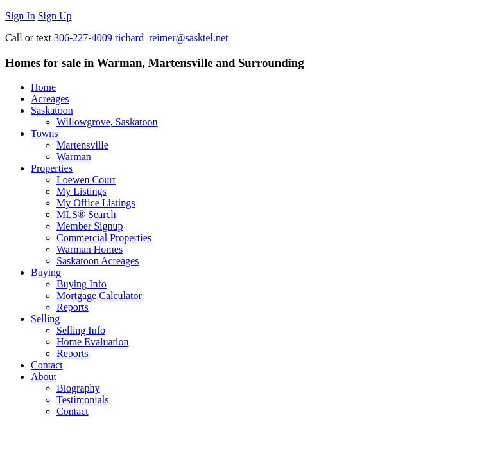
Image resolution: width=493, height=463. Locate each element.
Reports (72, 307)
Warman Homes (89, 249)
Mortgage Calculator (99, 295)
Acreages (50, 98)
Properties (52, 168)
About (43, 376)
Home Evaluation (92, 341)
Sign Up (55, 15)
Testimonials (82, 399)
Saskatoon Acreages (97, 260)
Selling (45, 318)
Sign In (20, 15)
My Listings (81, 191)
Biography (78, 388)
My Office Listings (95, 202)
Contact (47, 364)
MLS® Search (86, 214)
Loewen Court (86, 179)
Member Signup (89, 226)
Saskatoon (52, 110)
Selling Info (80, 330)
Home (43, 87)
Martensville (82, 145)
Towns (44, 133)
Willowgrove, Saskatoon (107, 121)
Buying (46, 272)
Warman (73, 156)
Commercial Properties (103, 237)
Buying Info (81, 283)
